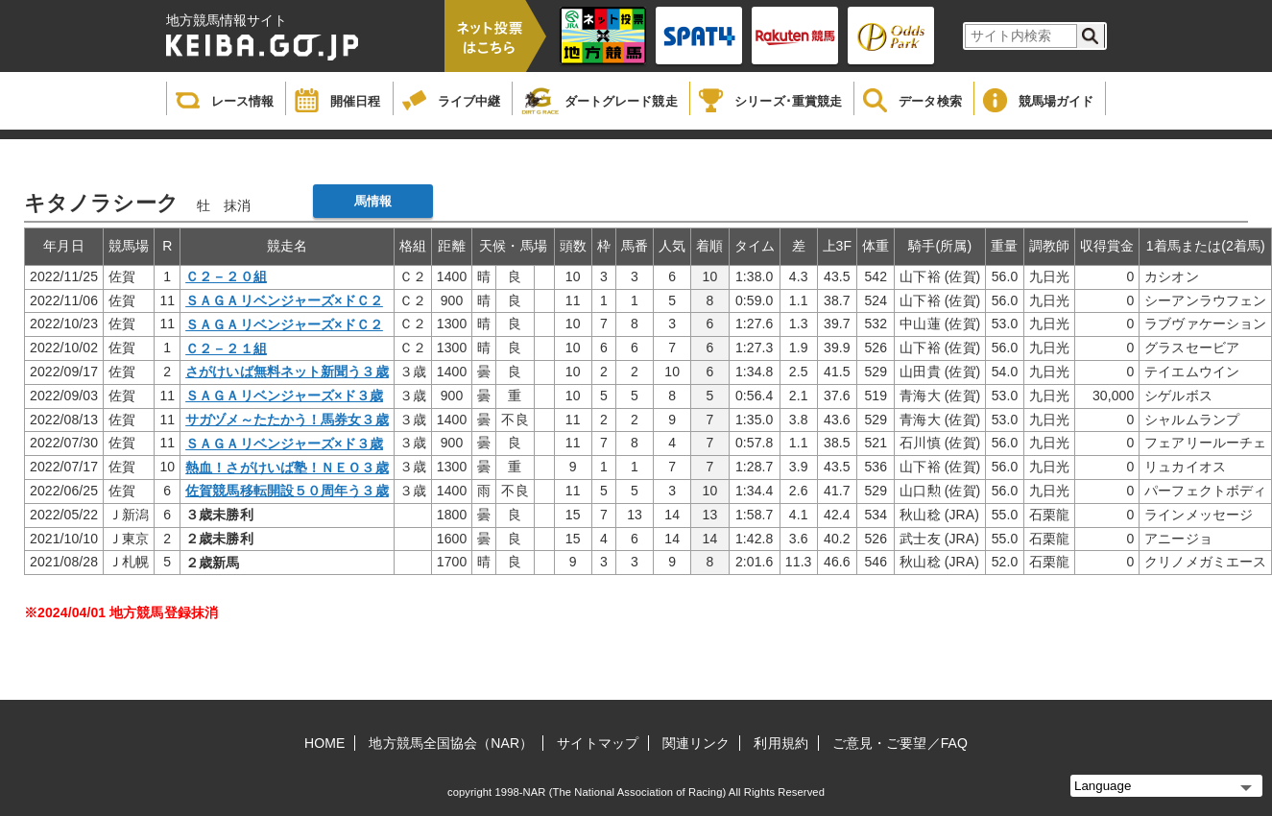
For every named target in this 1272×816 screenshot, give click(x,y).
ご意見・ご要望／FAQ (900, 743)
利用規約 (780, 743)
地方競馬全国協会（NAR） (451, 743)
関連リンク (696, 743)
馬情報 (373, 201)
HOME (324, 743)
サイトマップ (597, 743)
